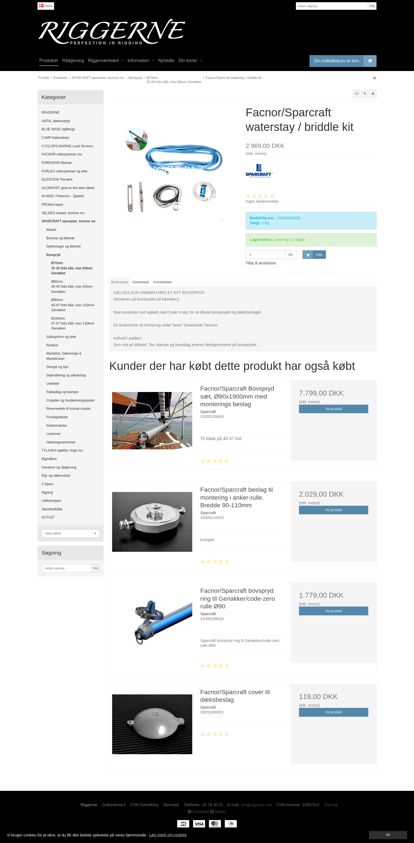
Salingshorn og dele (61, 337)
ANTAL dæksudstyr (56, 121)
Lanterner (53, 434)
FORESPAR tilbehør (57, 163)
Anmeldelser (162, 282)
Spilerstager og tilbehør (63, 246)
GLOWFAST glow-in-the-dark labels (68, 188)
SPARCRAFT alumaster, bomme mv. (69, 221)
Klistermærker (56, 426)
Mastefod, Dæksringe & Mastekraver (63, 356)
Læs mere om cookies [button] (168, 835)
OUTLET (48, 517)
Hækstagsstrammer (61, 442)
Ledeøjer (53, 383)
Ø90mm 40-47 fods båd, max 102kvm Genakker (72, 305)
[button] (356, 94)
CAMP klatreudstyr (55, 138)
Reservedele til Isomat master (68, 409)
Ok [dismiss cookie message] (388, 835)
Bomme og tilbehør (60, 238)
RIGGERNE (50, 112)
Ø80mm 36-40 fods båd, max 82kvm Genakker (71, 287)
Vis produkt (333, 409)
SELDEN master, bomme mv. (63, 213)
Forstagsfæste (57, 417)
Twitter (218, 811)
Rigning (47, 492)
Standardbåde (52, 509)
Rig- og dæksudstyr (56, 475)
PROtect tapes (52, 205)
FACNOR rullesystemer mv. (62, 154)
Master (51, 230)
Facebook (198, 811)
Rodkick (52, 345)
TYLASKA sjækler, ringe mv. (62, 450)
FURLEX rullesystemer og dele (65, 171)
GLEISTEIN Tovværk (57, 179)
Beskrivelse (120, 282)
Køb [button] (312, 254)
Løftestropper (52, 501)
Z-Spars (48, 484)
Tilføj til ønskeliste (261, 263)
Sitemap (331, 805)
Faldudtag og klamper (62, 392)
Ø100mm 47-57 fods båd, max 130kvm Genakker (72, 324)
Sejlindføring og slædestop (66, 375)
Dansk (46, 5)
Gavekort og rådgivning (59, 467)
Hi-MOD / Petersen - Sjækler (63, 196)
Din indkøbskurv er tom (345, 61)
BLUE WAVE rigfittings (58, 129)
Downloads (141, 282)
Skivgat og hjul (57, 367)
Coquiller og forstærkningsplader (70, 400)
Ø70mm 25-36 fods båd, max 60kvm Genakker (71, 268)
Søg (372, 5)
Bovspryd (53, 255)
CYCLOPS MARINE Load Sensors (67, 146)
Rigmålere (49, 459)
